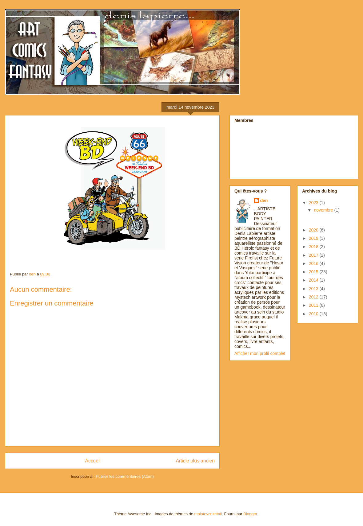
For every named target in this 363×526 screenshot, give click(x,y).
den (264, 200)
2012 (314, 296)
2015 (314, 271)
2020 (314, 230)
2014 (314, 280)
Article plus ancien (195, 460)
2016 (314, 263)
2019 (314, 238)
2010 (314, 313)
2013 (314, 288)
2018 (314, 246)
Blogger (250, 514)
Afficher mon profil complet (259, 353)
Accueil (93, 460)
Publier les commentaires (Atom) (125, 476)
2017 (314, 255)
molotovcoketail (208, 514)
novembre (324, 210)
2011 (314, 305)
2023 (314, 202)
